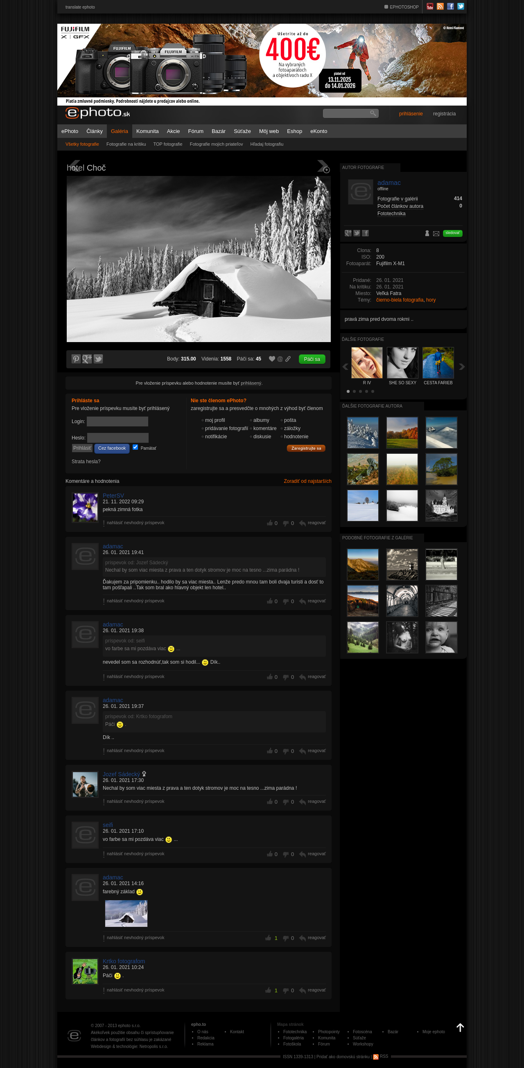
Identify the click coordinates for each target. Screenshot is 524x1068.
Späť (345, 366)
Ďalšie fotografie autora (372, 406)
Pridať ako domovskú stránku (343, 1056)
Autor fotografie (363, 167)
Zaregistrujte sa (306, 448)
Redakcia (206, 1038)
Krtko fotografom (124, 961)
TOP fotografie (168, 144)
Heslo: (79, 438)
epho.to (198, 1024)
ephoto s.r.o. (129, 1025)
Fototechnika (391, 213)
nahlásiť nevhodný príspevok (136, 522)
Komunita (147, 131)
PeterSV (113, 495)
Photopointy (329, 1032)
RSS (380, 1056)
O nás (202, 1032)
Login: (78, 421)
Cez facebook (112, 448)
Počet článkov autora (400, 206)
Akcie (173, 131)
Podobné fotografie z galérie (377, 538)
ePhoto (69, 131)
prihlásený (251, 383)
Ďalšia (462, 366)
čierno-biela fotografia (399, 300)
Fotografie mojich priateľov (216, 144)
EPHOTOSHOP (404, 7)
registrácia (444, 114)
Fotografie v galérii (397, 199)
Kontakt (237, 1032)
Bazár (219, 131)
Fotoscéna (362, 1032)
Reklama (205, 1044)
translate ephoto (80, 7)
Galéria (119, 131)
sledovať (453, 233)
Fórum (196, 131)
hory (431, 300)
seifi (108, 825)
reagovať (317, 522)
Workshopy (363, 1044)
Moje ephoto (433, 1032)
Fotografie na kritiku (126, 144)
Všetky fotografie (82, 144)
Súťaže (242, 131)
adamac (113, 546)
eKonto (318, 131)
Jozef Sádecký (121, 774)
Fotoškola (292, 1044)
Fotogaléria (293, 1038)
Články (94, 131)
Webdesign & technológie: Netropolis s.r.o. (129, 1046)
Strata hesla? (86, 461)
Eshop (294, 131)
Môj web (269, 131)
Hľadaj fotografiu (266, 144)
